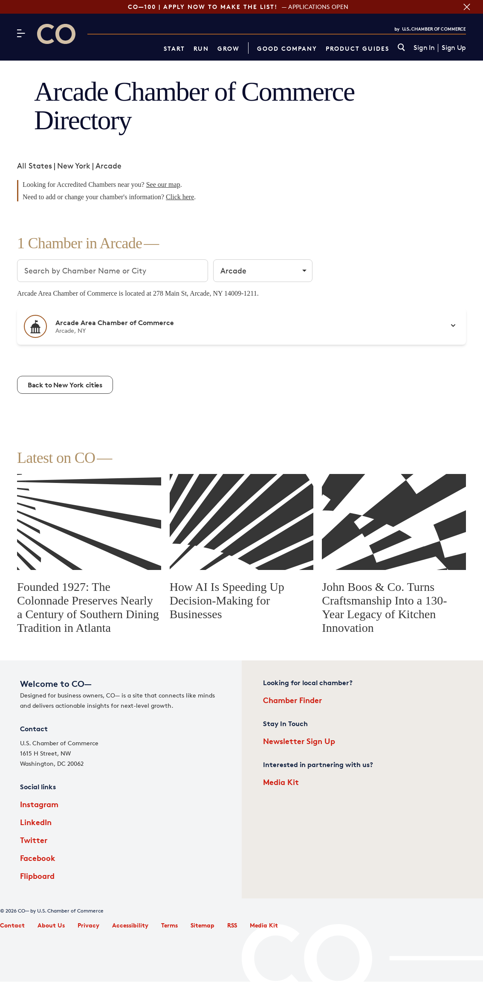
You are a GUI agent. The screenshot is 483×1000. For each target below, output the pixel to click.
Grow (228, 48)
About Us (51, 925)
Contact (12, 925)
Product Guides (357, 48)
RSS (232, 925)
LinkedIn (36, 822)
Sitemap (202, 925)
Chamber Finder (292, 700)
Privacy (88, 925)
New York (73, 165)
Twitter (33, 840)
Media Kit (281, 782)
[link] (401, 48)
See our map (163, 184)
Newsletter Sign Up (299, 741)
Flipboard (37, 876)
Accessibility (130, 925)
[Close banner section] (466, 7)
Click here (180, 197)
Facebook (37, 858)
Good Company (287, 48)
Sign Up (454, 48)
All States (34, 165)
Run (201, 48)
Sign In (424, 48)
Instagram (39, 804)
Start (174, 48)
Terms (169, 925)
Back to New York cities (65, 385)
